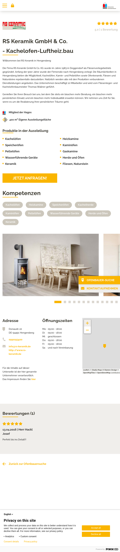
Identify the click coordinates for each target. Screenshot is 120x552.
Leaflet (86, 370)
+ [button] (87, 321)
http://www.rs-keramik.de (17, 352)
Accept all (96, 528)
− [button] (87, 328)
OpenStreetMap (103, 373)
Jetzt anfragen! (30, 178)
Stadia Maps (97, 370)
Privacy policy (30, 541)
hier (33, 379)
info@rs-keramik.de (20, 346)
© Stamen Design (109, 370)
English (9, 514)
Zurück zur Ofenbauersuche (27, 463)
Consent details (11, 541)
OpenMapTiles (89, 373)
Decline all (96, 534)
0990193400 (15, 339)
